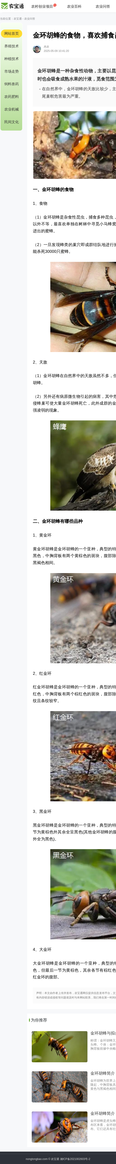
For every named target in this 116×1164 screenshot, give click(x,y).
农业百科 (74, 6)
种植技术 (11, 59)
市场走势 (11, 71)
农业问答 (103, 6)
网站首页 (11, 33)
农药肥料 (11, 97)
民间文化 (11, 122)
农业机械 (11, 109)
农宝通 (18, 18)
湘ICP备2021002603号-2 (75, 1159)
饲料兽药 (11, 84)
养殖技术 (11, 46)
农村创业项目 (42, 6)
